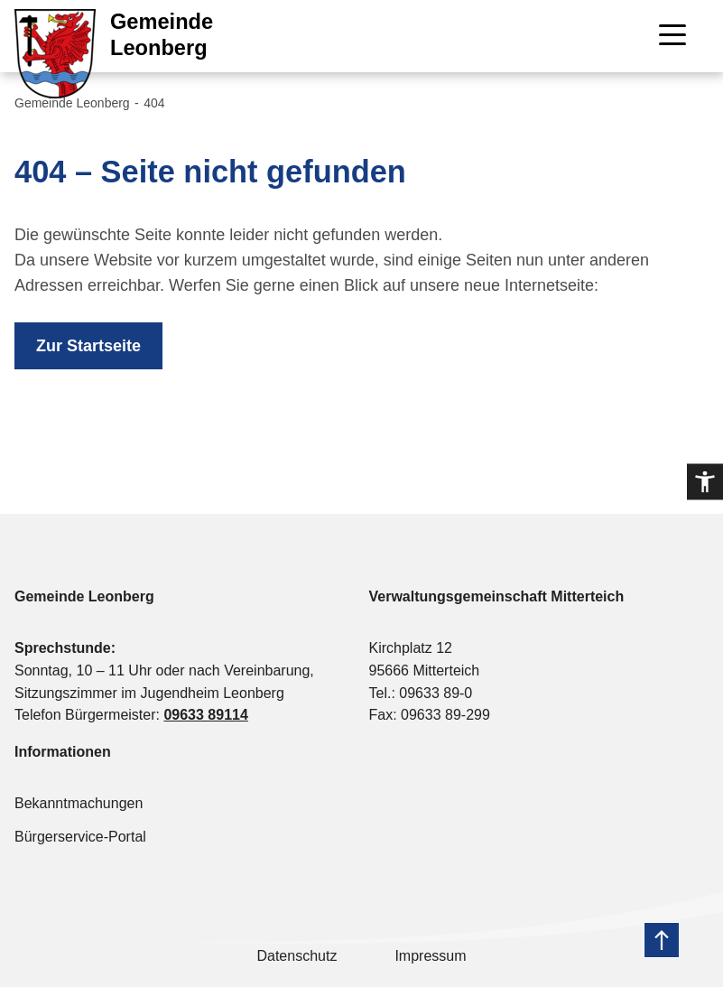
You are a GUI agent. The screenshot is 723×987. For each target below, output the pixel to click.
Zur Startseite (88, 346)
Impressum (430, 956)
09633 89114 (205, 714)
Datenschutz (296, 956)
